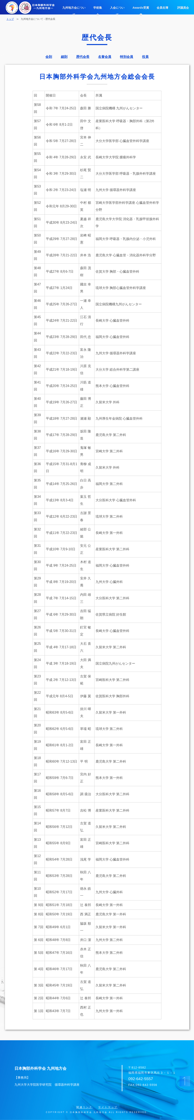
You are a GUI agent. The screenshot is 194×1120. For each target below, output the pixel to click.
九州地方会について (74, 7)
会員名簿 (162, 7)
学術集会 (97, 7)
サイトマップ (108, 1107)
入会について (117, 7)
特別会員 (126, 57)
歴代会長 (82, 57)
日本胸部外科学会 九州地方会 (65, 1077)
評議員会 (183, 7)
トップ (10, 19)
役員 (145, 57)
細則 (64, 57)
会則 (48, 57)
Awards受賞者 (140, 7)
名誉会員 (104, 57)
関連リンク (84, 1107)
